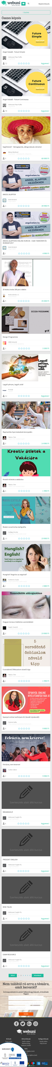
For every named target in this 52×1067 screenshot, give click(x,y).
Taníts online (26, 1041)
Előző (13, 975)
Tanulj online (43, 1041)
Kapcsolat (8, 1041)
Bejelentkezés (44, 4)
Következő (37, 975)
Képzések (43, 1043)
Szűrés (26, 12)
